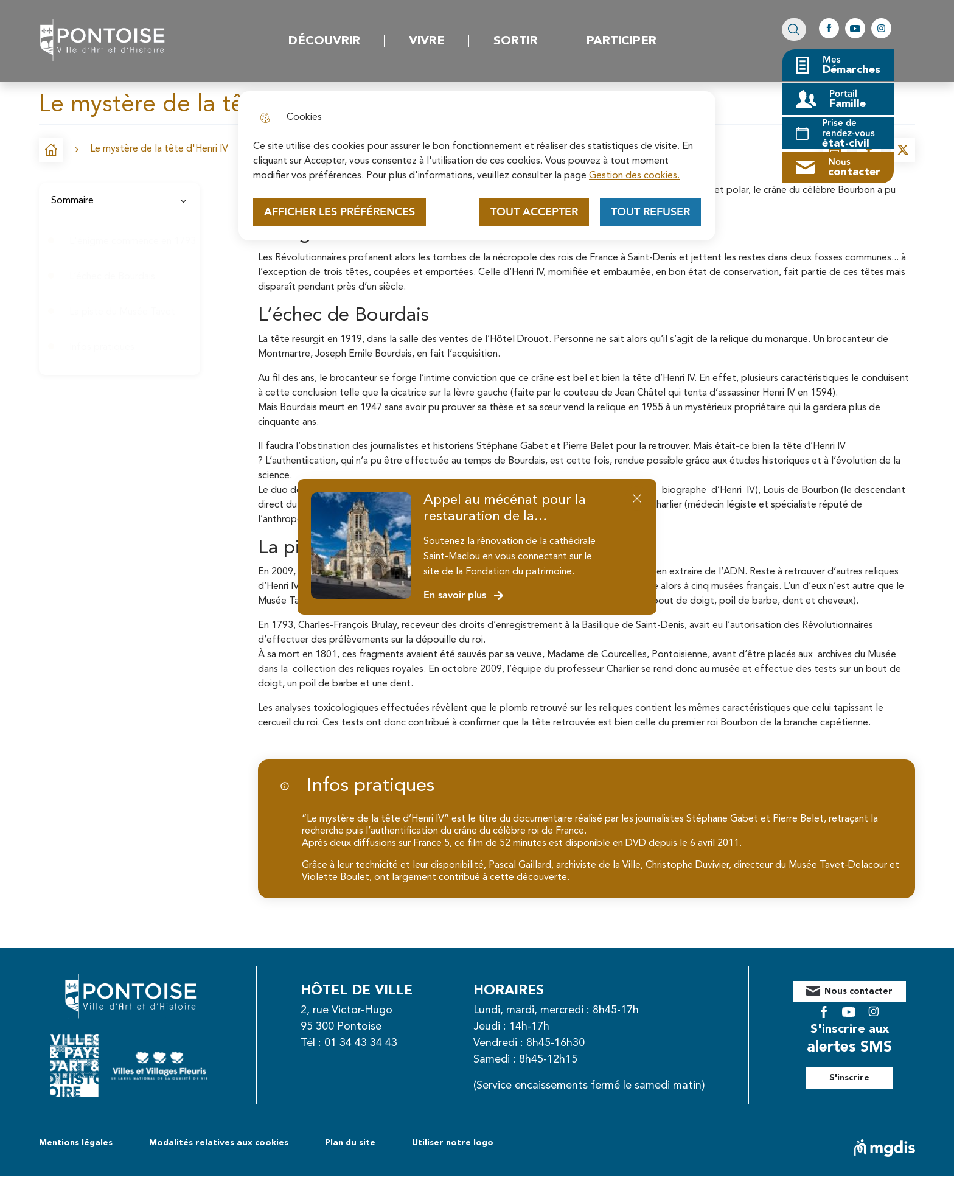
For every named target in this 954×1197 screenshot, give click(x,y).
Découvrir (324, 41)
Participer (621, 41)
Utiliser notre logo (452, 1164)
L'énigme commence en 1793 (132, 241)
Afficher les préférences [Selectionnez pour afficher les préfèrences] (339, 212)
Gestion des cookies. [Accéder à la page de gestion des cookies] (634, 176)
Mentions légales (76, 1164)
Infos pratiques (101, 347)
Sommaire (119, 201)
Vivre (427, 41)
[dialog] (477, 165)
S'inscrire (863, 1068)
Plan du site (350, 1164)
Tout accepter (534, 212)
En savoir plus (463, 595)
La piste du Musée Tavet (122, 312)
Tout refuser (650, 212)
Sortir (515, 41)
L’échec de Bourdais (112, 277)
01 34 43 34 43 (374, 1043)
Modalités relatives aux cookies (218, 1164)
